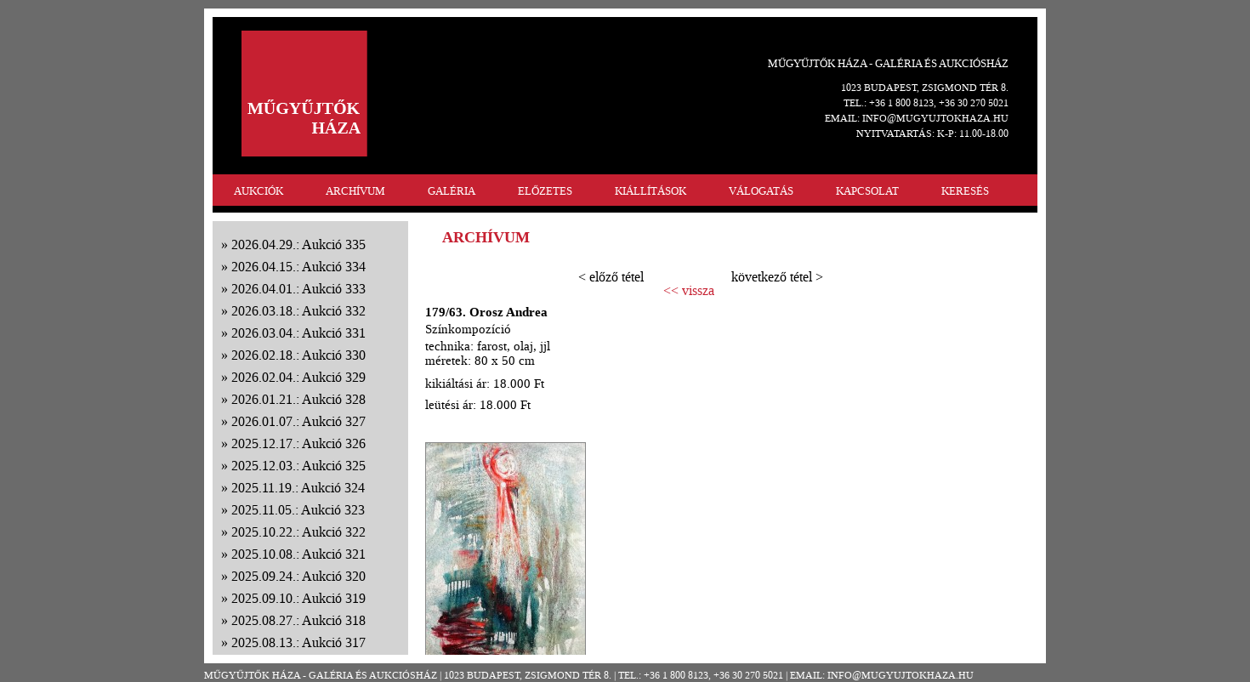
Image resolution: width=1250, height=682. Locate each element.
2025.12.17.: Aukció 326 (298, 443)
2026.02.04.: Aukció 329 (298, 377)
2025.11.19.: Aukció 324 (298, 488)
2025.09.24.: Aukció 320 (298, 576)
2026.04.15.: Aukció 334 (298, 267)
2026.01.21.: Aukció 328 (298, 399)
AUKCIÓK (258, 191)
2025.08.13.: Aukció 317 (298, 642)
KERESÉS (965, 191)
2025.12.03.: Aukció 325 (298, 466)
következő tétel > (777, 277)
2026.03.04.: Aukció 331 (298, 333)
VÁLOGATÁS (761, 191)
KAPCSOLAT (867, 191)
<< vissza (688, 291)
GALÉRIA (451, 191)
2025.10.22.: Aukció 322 (298, 532)
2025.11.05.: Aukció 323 (298, 510)
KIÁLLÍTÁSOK (650, 191)
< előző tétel (611, 277)
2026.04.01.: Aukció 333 (298, 289)
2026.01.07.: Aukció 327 (298, 421)
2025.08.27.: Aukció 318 (298, 620)
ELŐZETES (545, 191)
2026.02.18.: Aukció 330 (298, 355)
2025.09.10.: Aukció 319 (298, 598)
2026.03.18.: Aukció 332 (298, 311)
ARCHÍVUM (355, 191)
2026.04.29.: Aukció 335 (298, 244)
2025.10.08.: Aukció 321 (298, 554)
